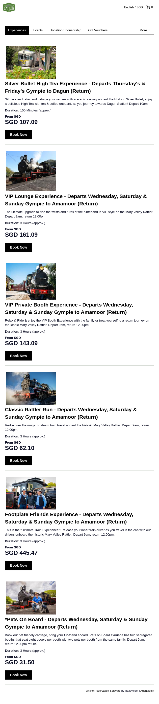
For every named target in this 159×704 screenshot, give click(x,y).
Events (38, 30)
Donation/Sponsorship (65, 30)
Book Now (18, 135)
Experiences (17, 30)
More (145, 30)
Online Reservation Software (103, 690)
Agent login (147, 690)
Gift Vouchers (97, 30)
